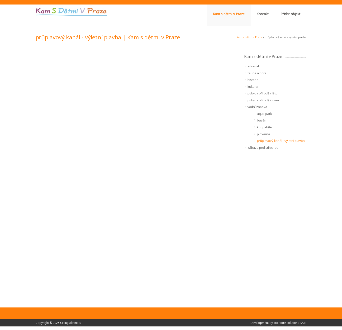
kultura (252, 86)
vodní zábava (257, 107)
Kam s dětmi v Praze (229, 14)
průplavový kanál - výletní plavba (281, 141)
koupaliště (264, 127)
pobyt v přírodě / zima (263, 100)
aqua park (264, 114)
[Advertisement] (275, 224)
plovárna (263, 134)
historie (252, 80)
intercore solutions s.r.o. (290, 323)
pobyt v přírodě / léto (262, 93)
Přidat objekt (290, 14)
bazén (261, 120)
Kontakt (262, 14)
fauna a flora (256, 73)
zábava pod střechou (262, 147)
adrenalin (254, 66)
